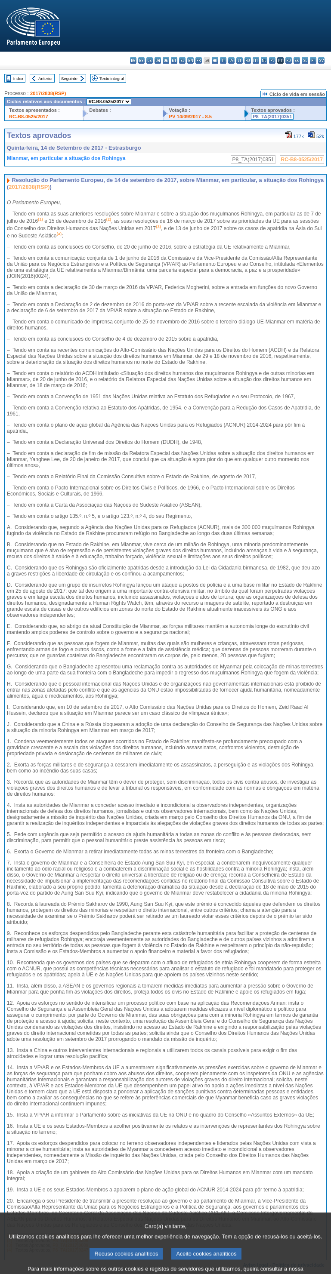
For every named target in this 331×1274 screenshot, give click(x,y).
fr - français (198, 60)
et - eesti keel (174, 60)
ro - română (288, 60)
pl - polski (272, 60)
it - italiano (223, 60)
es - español (141, 60)
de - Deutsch (166, 60)
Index (18, 78)
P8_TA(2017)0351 (272, 116)
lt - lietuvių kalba (239, 60)
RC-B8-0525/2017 (28, 116)
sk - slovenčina (297, 60)
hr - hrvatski (215, 60)
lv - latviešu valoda (231, 60)
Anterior (45, 78)
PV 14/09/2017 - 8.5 (190, 116)
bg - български (133, 60)
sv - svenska (321, 60)
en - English (190, 60)
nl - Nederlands (264, 60)
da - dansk (158, 60)
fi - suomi (313, 60)
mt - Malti (256, 60)
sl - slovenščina (305, 60)
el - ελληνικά (182, 60)
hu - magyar (247, 60)
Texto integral (111, 78)
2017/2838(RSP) (48, 93)
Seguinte (69, 78)
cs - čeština (149, 60)
